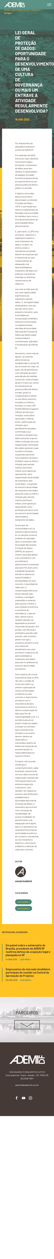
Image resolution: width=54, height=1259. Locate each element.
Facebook (16, 1098)
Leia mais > (25, 959)
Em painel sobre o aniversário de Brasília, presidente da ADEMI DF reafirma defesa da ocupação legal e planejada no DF (28, 950)
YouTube (23, 1098)
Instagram (30, 1098)
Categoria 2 (23, 908)
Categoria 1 (23, 902)
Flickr (37, 1098)
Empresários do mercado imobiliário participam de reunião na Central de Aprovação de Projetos (28, 972)
